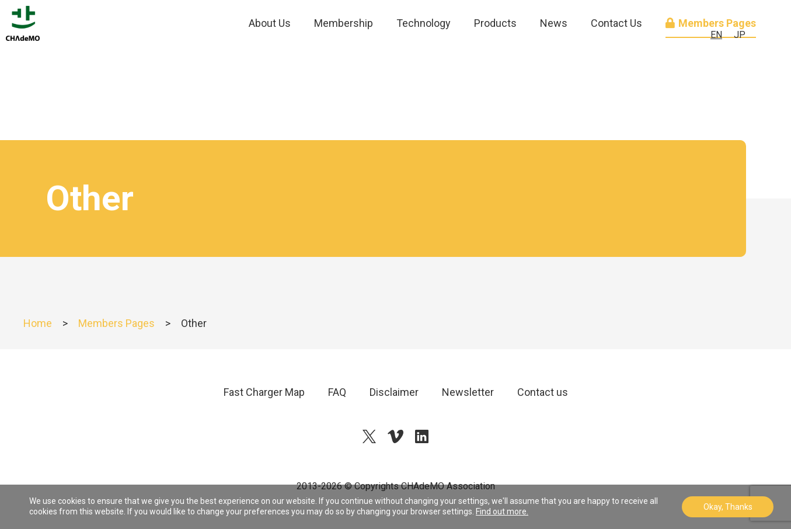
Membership (343, 52)
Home (37, 323)
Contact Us (616, 52)
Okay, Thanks (727, 506)
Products (495, 52)
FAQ (337, 392)
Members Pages (116, 323)
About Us (270, 52)
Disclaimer (394, 392)
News (553, 52)
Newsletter (468, 392)
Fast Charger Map (264, 392)
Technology (423, 52)
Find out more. (502, 511)
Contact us (542, 392)
